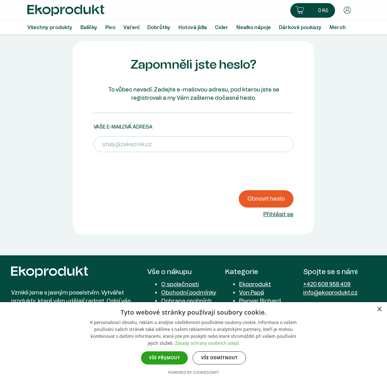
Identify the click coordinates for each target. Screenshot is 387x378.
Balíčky (88, 27)
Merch (337, 27)
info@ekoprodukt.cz (330, 292)
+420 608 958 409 (327, 284)
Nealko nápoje (253, 27)
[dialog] (193, 340)
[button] (312, 10)
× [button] (379, 309)
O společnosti (180, 284)
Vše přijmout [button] (164, 358)
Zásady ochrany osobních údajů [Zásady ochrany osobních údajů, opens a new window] (207, 343)
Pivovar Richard (260, 301)
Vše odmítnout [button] (219, 358)
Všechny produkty (49, 27)
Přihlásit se (278, 214)
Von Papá (251, 292)
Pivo (110, 27)
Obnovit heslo (266, 198)
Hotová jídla (192, 27)
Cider (221, 27)
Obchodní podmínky (188, 292)
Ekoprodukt (255, 284)
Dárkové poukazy (300, 27)
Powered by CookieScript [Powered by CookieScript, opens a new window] (193, 372)
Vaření (131, 27)
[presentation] (146, 171)
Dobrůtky (158, 27)
